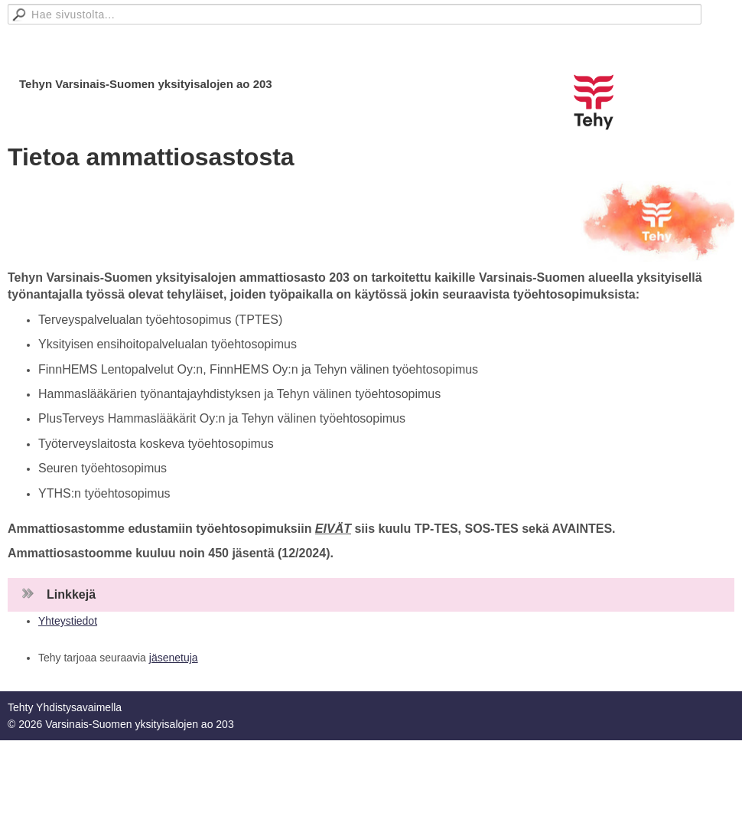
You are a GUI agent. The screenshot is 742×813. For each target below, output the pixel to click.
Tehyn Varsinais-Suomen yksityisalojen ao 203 (145, 83)
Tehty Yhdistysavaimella (65, 707)
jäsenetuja (173, 657)
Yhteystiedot (67, 621)
